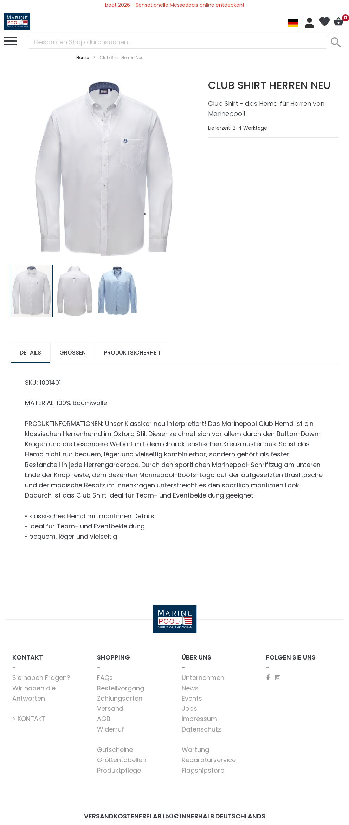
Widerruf (110, 729)
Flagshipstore (203, 770)
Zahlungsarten (119, 698)
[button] (74, 291)
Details (30, 353)
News (190, 688)
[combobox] (177, 42)
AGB (103, 718)
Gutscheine (115, 749)
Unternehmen (203, 677)
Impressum (199, 718)
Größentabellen (121, 759)
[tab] (30, 353)
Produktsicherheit (132, 353)
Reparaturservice (209, 759)
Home (82, 57)
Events (192, 698)
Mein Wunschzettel (324, 22)
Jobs (189, 708)
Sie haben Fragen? (41, 677)
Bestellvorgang (120, 688)
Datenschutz (201, 729)
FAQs (105, 677)
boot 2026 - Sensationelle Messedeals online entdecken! (174, 4)
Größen (72, 353)
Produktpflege (119, 770)
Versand (110, 708)
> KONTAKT (29, 718)
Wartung (195, 749)
